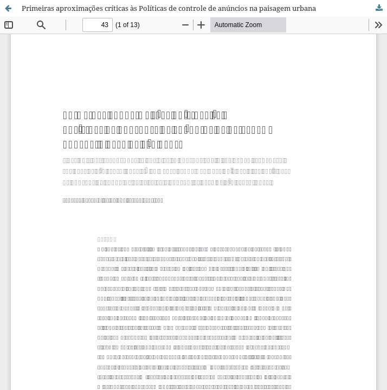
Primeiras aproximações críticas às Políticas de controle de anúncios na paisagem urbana (169, 8)
